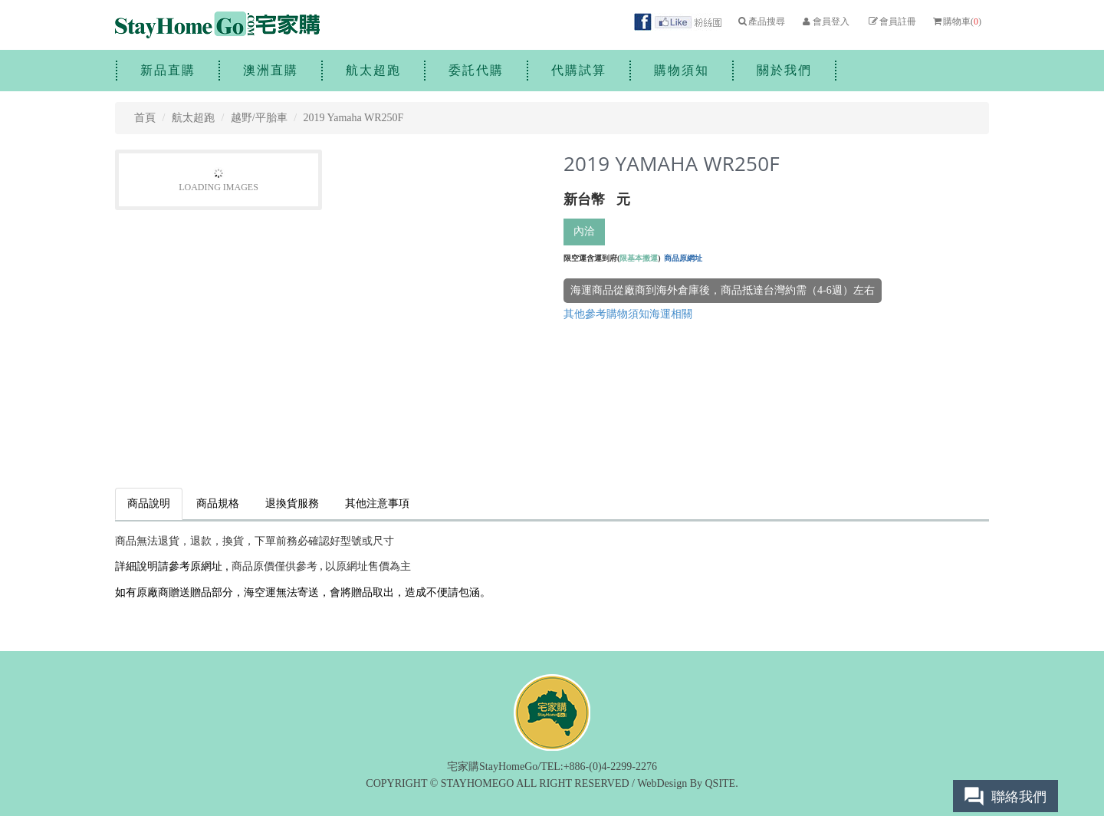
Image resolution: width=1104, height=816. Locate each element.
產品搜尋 (761, 21)
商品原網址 (683, 258)
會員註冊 (891, 21)
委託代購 (476, 70)
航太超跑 (373, 70)
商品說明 (148, 503)
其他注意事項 (377, 503)
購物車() (956, 21)
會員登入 (824, 21)
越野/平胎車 (259, 117)
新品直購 (168, 70)
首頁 (145, 117)
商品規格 (217, 503)
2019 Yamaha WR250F (354, 117)
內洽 (584, 231)
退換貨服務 (292, 503)
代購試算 (578, 70)
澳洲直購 (270, 70)
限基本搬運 (638, 258)
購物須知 (681, 70)
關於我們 (784, 70)
